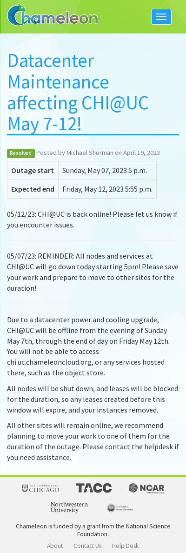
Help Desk (125, 546)
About (55, 546)
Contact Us (87, 546)
